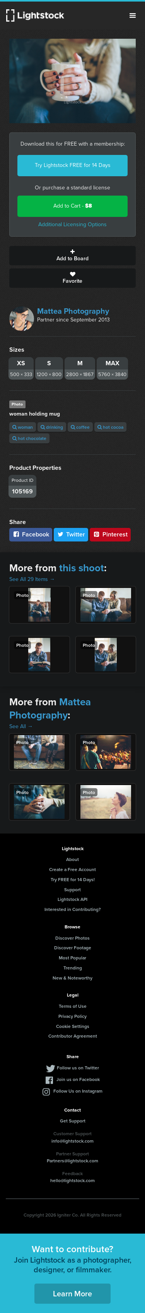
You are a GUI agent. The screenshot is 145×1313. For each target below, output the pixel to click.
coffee (80, 427)
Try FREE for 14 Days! (73, 879)
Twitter (71, 534)
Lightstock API (72, 899)
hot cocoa (110, 427)
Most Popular (72, 957)
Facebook (30, 534)
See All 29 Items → (32, 579)
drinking (52, 427)
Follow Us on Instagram (77, 1091)
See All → (21, 726)
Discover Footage (72, 947)
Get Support (72, 1120)
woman (22, 427)
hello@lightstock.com (72, 1180)
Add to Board (72, 255)
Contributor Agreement (72, 1036)
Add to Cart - (72, 206)
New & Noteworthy (72, 977)
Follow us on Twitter (78, 1067)
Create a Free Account (72, 869)
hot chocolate (29, 438)
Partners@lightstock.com (72, 1160)
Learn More (72, 1293)
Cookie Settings (72, 1026)
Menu (132, 15)
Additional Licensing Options (72, 224)
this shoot (81, 567)
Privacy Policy (72, 1016)
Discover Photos (72, 938)
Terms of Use (73, 1006)
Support (72, 889)
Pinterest (110, 534)
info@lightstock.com (72, 1141)
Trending (72, 967)
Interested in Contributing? (72, 909)
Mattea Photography (73, 311)
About (72, 859)
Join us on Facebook (78, 1079)
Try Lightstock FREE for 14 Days (73, 165)
